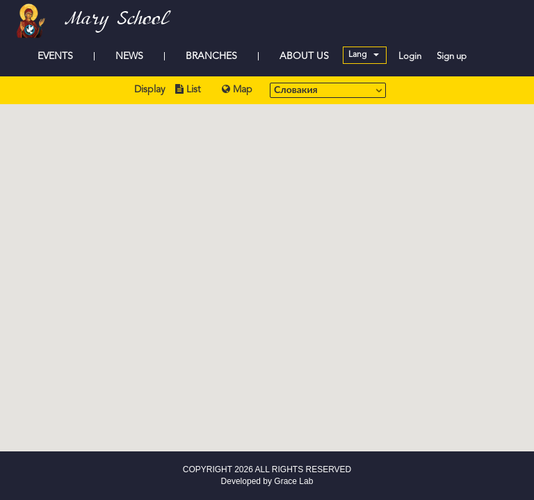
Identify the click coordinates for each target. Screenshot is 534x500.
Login (409, 56)
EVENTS (55, 56)
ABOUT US (304, 56)
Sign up (452, 56)
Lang (363, 55)
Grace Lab (293, 481)
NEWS (129, 56)
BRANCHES (211, 56)
